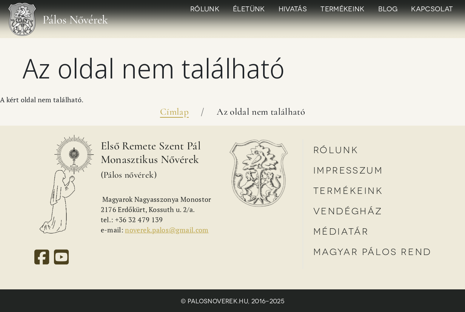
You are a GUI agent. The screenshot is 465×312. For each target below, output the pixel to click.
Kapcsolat (432, 8)
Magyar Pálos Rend (372, 251)
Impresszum (348, 169)
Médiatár (341, 230)
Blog (387, 8)
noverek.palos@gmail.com (166, 229)
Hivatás (293, 8)
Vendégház (348, 210)
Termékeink (342, 8)
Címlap (174, 111)
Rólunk (204, 8)
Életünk (249, 8)
